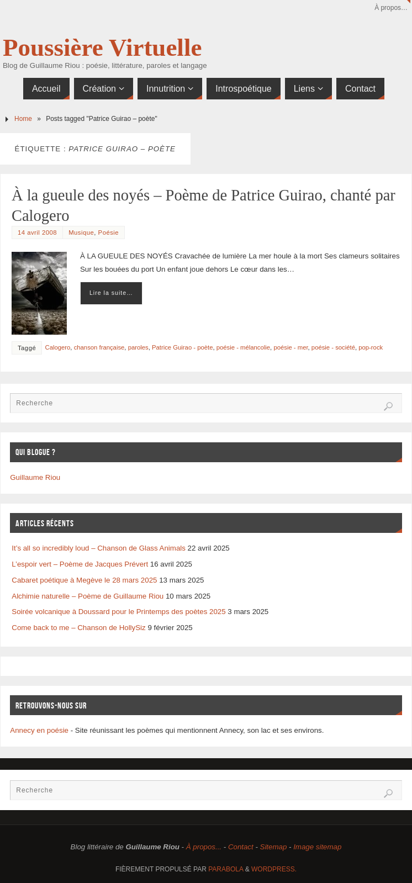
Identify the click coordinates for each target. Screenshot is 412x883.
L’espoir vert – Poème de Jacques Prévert (80, 564)
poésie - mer (290, 347)
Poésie (108, 232)
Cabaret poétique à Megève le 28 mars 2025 (84, 580)
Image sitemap (317, 847)
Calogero (58, 347)
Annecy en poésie (39, 730)
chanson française (99, 347)
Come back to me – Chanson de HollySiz (78, 627)
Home (23, 119)
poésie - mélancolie (243, 347)
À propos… (391, 8)
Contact (240, 847)
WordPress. (274, 869)
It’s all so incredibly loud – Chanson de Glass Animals (99, 548)
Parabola (225, 869)
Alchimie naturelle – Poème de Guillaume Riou (87, 596)
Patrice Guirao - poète (182, 347)
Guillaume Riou (35, 477)
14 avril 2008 (37, 232)
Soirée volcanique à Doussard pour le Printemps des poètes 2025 (118, 611)
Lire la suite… (111, 292)
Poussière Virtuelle (102, 47)
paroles (138, 347)
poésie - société (333, 347)
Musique (81, 232)
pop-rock (370, 347)
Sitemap (273, 847)
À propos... (203, 847)
